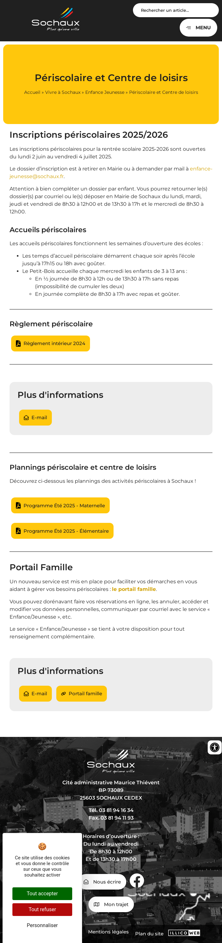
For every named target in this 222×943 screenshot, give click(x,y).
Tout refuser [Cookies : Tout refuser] (42, 909)
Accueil (32, 92)
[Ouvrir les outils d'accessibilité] (215, 747)
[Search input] (176, 10)
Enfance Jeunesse (104, 92)
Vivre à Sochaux (62, 92)
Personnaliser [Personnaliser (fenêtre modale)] (42, 925)
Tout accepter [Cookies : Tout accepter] (42, 894)
